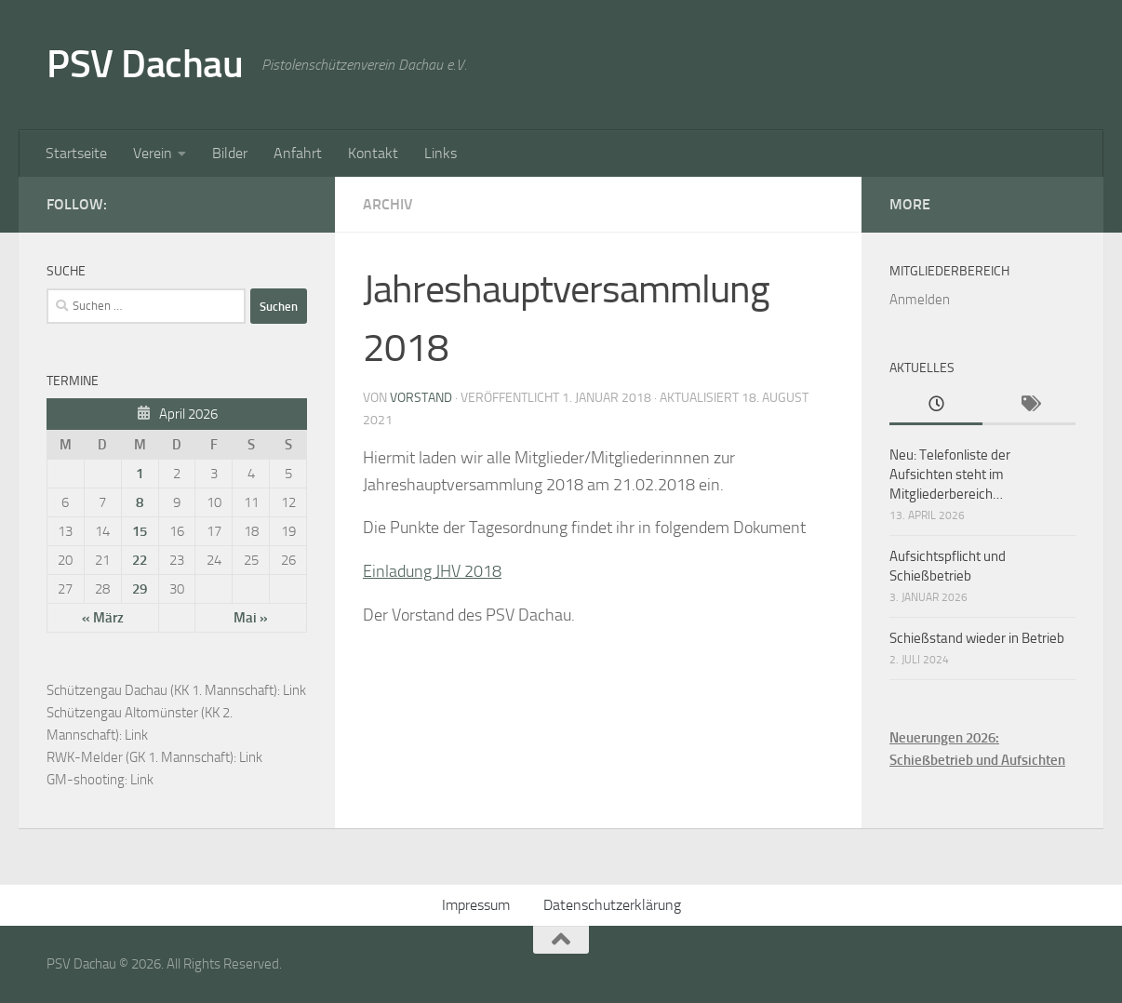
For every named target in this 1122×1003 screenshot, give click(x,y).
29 (139, 589)
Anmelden (919, 299)
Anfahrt (298, 153)
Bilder (229, 153)
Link (294, 690)
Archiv (388, 204)
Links (440, 153)
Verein (152, 153)
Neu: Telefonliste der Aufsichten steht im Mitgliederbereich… (949, 474)
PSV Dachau (145, 64)
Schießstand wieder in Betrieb (976, 638)
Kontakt (373, 153)
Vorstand (421, 398)
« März (103, 617)
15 (139, 531)
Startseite (76, 153)
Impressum (476, 905)
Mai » (251, 617)
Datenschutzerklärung (612, 905)
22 (139, 560)
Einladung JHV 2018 (432, 571)
